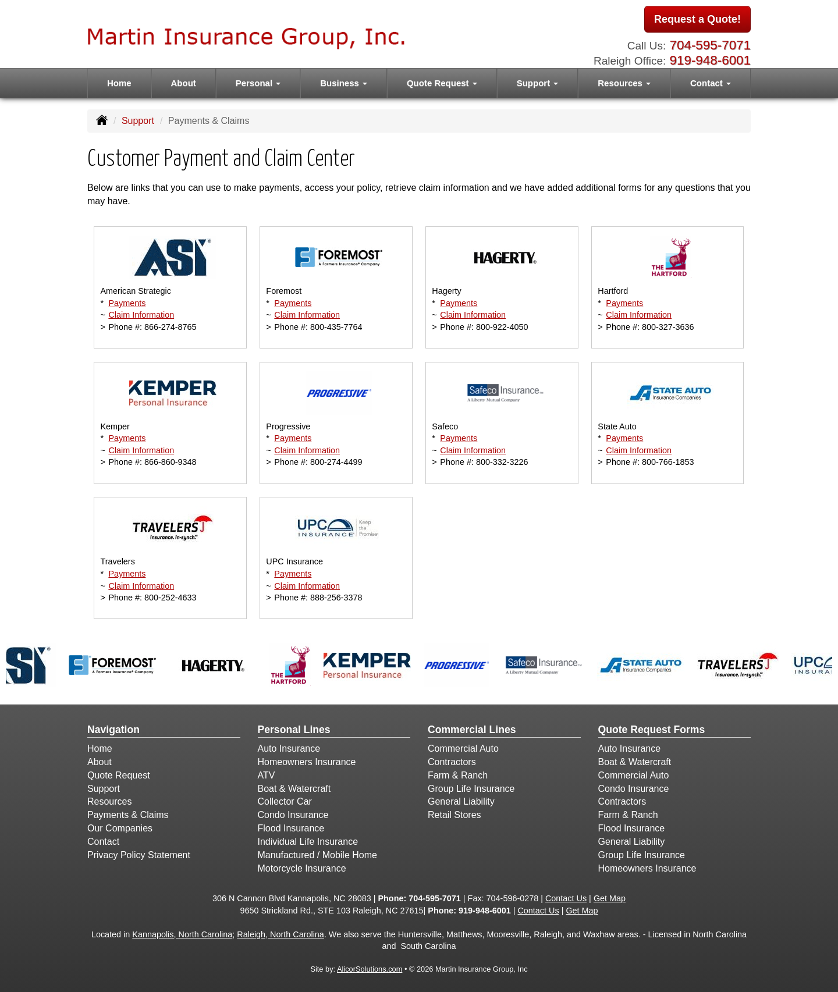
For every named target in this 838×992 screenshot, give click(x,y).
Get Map (610, 898)
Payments (126, 303)
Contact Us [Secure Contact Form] (566, 898)
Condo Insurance (293, 815)
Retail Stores (454, 815)
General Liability (461, 801)
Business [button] (343, 83)
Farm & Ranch (458, 775)
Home (119, 83)
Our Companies (119, 828)
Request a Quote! (697, 19)
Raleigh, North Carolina (280, 934)
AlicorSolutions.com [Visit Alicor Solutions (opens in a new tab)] (369, 969)
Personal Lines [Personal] (294, 729)
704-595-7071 (710, 45)
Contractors (452, 762)
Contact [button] (710, 83)
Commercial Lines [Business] (472, 729)
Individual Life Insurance (308, 842)
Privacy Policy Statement (138, 855)
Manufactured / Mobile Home (317, 855)
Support (138, 121)
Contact (103, 842)
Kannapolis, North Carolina (182, 934)
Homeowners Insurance (307, 762)
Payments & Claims (128, 815)
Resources (109, 801)
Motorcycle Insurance (302, 868)
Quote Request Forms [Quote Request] (651, 729)
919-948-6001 (710, 60)
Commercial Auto (463, 748)
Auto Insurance (289, 748)
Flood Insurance (291, 828)
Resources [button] (624, 83)
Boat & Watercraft (294, 789)
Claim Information (141, 314)
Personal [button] (258, 83)
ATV (266, 775)
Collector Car (285, 801)
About (183, 83)
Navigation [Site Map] (113, 729)
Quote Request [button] (442, 83)
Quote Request (118, 775)
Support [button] (538, 83)
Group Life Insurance (471, 789)
